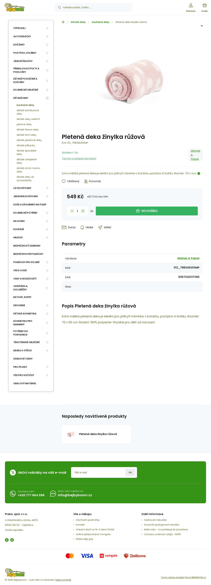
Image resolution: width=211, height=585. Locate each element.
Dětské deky (78, 22)
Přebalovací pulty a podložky (26, 70)
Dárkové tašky (22, 358)
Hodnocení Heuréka (155, 520)
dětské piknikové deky (29, 140)
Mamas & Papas (195, 155)
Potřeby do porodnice (20, 333)
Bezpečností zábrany (26, 245)
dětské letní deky (26, 135)
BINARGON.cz (199, 577)
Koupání (18, 229)
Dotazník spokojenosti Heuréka (161, 524)
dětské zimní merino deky (28, 170)
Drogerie (19, 305)
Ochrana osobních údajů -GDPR (162, 534)
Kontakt (80, 524)
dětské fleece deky (28, 129)
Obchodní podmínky (88, 520)
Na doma (19, 221)
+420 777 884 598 (31, 495)
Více (193, 173)
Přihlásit (130, 472)
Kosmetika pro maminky (22, 322)
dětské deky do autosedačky (25, 178)
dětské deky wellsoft (28, 119)
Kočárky (19, 44)
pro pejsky (20, 367)
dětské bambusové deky (28, 112)
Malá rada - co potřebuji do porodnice (166, 529)
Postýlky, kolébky (24, 53)
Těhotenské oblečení (26, 342)
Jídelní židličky (22, 61)
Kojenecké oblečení (25, 89)
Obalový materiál (24, 383)
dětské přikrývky (26, 145)
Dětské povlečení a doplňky (25, 80)
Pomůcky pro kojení (26, 262)
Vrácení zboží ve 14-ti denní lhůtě (95, 529)
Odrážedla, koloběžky (20, 287)
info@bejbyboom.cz (75, 495)
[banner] (27, 8)
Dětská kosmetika (24, 313)
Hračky (18, 237)
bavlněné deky (100, 22)
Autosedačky (22, 36)
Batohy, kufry (22, 297)
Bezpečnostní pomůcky (28, 254)
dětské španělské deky (26, 152)
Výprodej (19, 28)
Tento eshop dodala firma (176, 577)
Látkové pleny (22, 188)
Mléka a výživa (22, 350)
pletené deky (24, 124)
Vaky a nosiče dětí (24, 278)
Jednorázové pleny (25, 196)
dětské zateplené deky (27, 161)
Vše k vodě (20, 270)
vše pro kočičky (23, 375)
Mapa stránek (63, 580)
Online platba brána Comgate (93, 534)
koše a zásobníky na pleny (29, 204)
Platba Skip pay (84, 539)
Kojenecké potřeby (25, 212)
